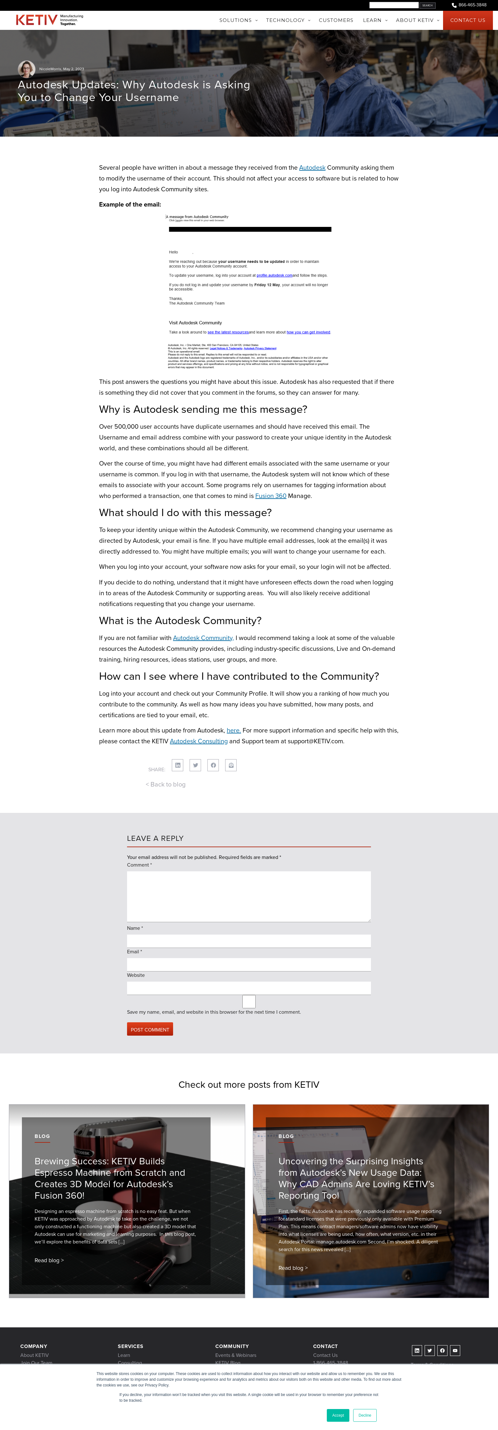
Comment (139, 864)
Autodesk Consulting (199, 741)
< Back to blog (165, 784)
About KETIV (34, 1355)
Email (134, 951)
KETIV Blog (227, 1362)
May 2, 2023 (73, 69)
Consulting (130, 1362)
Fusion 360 (270, 495)
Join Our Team (36, 1362)
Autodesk (312, 167)
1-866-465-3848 (330, 1362)
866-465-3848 (469, 5)
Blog (42, 1136)
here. (234, 730)
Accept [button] (338, 1415)
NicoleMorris (50, 69)
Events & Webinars (235, 1355)
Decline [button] (365, 1415)
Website (136, 975)
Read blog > (49, 1260)
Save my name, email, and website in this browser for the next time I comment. (214, 1012)
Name (135, 928)
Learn (124, 1355)
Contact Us (325, 1355)
